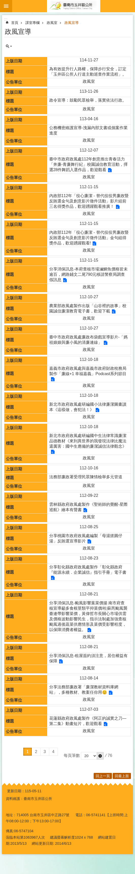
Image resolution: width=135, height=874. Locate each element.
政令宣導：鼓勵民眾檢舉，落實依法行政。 (87, 100)
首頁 (14, 23)
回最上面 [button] (122, 776)
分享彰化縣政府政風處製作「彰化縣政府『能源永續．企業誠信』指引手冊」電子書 (87, 570)
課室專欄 (32, 23)
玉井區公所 (73, 6)
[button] (100, 756)
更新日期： (16, 791)
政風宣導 (71, 23)
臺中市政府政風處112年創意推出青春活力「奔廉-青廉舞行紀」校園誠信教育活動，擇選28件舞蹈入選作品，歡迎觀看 (88, 164)
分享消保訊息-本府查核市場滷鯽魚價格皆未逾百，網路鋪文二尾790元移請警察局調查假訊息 (88, 274)
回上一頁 (103, 776)
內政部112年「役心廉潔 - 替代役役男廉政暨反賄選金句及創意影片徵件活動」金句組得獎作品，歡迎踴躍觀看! (89, 237)
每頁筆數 (72, 755)
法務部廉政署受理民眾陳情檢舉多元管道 (85, 477)
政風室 (52, 23)
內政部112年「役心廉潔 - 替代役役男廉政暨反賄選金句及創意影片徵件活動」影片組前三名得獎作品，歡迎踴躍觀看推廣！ (89, 201)
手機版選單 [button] (6, 6)
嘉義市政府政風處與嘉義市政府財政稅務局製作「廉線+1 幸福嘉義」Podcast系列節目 (88, 371)
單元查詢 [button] (9, 46)
